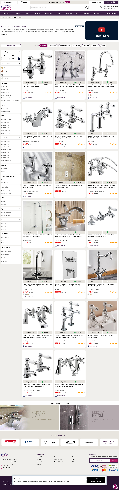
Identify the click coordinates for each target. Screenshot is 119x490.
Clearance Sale (9, 2)
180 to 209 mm (7, 122)
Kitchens (96, 13)
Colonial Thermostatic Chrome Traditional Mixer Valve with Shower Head (37, 235)
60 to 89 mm (6, 133)
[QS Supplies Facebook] (4, 481)
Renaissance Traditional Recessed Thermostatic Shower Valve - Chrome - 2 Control (69, 285)
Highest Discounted (65, 45)
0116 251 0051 (6, 468)
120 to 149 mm (7, 141)
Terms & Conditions (59, 462)
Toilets (18, 13)
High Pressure (7, 212)
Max (13, 55)
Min (5, 55)
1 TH (4, 223)
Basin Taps (6, 87)
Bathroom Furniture (72, 13)
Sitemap (39, 464)
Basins (27, 13)
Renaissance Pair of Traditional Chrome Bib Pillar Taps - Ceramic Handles (101, 137)
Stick (4, 243)
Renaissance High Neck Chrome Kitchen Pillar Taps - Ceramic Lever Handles (69, 336)
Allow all (96, 478)
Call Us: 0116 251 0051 (111, 6)
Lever (4, 240)
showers (70, 29)
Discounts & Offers (42, 462)
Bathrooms (6, 13)
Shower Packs (7, 95)
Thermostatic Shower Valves (11, 100)
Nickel (6, 78)
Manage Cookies (96, 481)
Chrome (6, 75)
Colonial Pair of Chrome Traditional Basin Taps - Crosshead (37, 186)
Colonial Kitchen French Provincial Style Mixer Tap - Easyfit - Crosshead (101, 285)
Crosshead (6, 237)
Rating (103, 45)
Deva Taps (4, 261)
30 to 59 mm (6, 130)
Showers (37, 13)
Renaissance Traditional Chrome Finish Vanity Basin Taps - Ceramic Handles (36, 385)
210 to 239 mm (7, 125)
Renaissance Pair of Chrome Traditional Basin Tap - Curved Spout (69, 137)
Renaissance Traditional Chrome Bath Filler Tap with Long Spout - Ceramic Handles (37, 336)
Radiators (86, 13)
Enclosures (48, 13)
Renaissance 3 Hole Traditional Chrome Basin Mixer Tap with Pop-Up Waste (101, 235)
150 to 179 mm (7, 119)
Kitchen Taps (6, 92)
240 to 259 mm (7, 128)
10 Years (5, 180)
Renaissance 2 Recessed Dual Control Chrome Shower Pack (68, 186)
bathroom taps (54, 29)
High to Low (95, 45)
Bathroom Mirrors (110, 13)
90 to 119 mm (7, 160)
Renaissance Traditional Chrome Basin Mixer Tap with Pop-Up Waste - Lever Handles (68, 235)
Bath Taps (5, 89)
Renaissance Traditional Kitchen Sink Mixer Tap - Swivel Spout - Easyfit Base (37, 285)
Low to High (86, 45)
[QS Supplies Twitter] (8, 481)
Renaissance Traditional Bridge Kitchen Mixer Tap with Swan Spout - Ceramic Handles (101, 86)
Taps (58, 13)
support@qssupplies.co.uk (9, 465)
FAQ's (73, 459)
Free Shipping (52, 45)
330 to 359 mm (7, 152)
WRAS (4, 171)
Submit (114, 460)
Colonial (5, 109)
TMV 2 (5, 169)
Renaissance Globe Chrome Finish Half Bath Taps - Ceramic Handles (36, 86)
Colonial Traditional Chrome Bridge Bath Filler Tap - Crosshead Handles (69, 385)
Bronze (6, 71)
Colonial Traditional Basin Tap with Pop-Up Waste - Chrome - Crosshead (37, 137)
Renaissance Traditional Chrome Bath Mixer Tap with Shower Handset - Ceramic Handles (70, 86)
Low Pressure (6, 215)
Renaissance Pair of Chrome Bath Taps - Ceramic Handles (102, 336)
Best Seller (43, 45)
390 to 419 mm (7, 158)
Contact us (75, 457)
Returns (74, 462)
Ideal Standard (5, 258)
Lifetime (5, 182)
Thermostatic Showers (9, 98)
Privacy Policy (58, 459)
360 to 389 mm (7, 155)
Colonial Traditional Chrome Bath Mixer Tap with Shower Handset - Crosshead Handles (101, 186)
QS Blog (39, 459)
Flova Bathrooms (6, 251)
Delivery (56, 457)
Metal (4, 204)
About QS (39, 457)
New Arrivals (76, 45)
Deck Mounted (7, 191)
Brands (24, 2)
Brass (5, 68)
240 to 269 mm (7, 149)
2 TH (4, 226)
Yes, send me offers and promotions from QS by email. (104, 456)
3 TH (4, 229)
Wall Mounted (7, 193)
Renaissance (6, 111)
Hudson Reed (5, 254)
